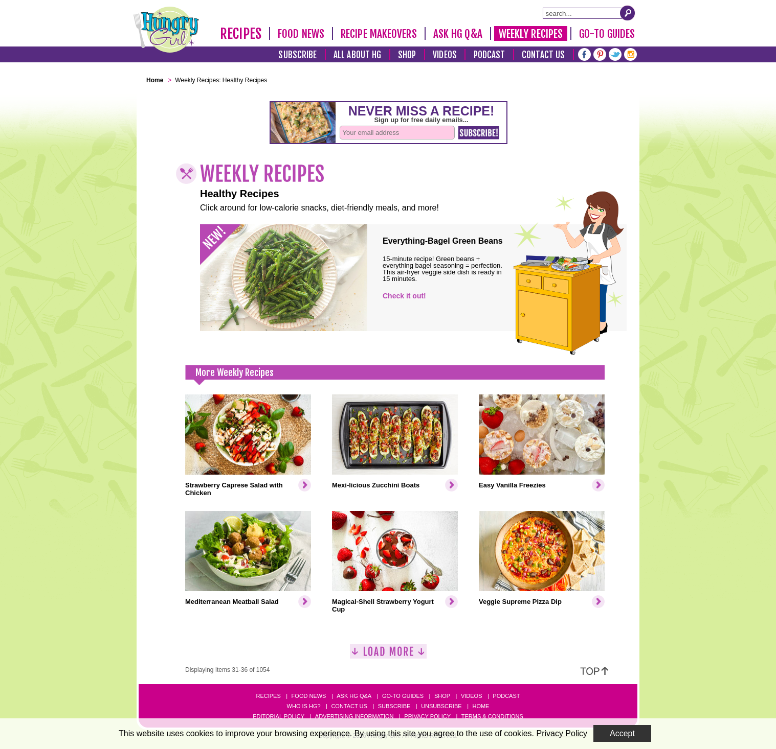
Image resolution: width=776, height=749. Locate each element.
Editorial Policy (278, 716)
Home (480, 706)
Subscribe (297, 55)
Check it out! (404, 296)
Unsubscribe (441, 706)
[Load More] (388, 655)
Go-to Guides (403, 696)
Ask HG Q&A (457, 33)
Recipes (240, 33)
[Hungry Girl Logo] (166, 30)
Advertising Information (354, 716)
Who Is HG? (304, 706)
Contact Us (543, 55)
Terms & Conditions (492, 716)
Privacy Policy (427, 716)
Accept (622, 733)
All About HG (357, 55)
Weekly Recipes (531, 33)
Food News (301, 33)
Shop (407, 55)
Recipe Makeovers (379, 33)
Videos (445, 55)
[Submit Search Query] (627, 12)
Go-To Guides (607, 33)
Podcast (489, 55)
